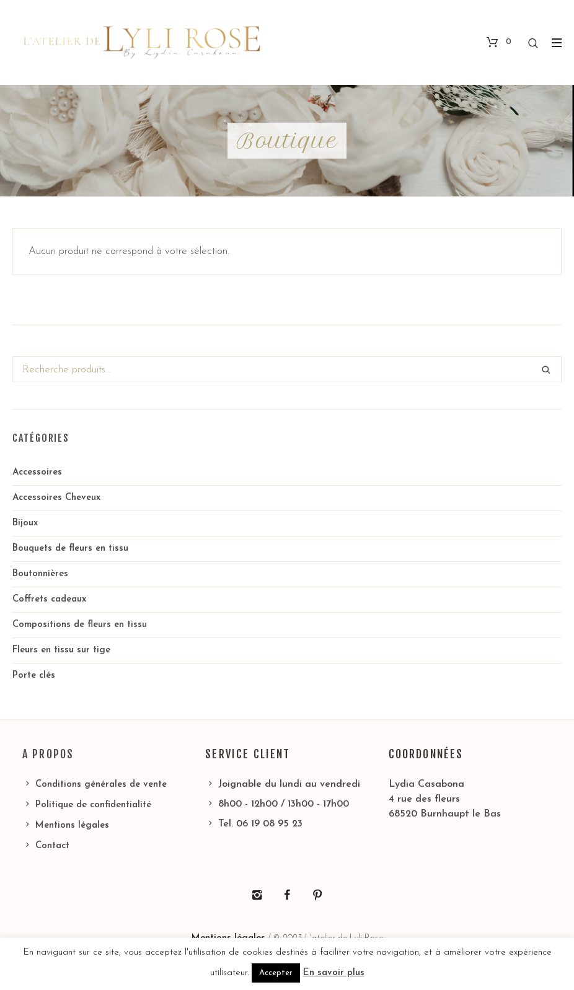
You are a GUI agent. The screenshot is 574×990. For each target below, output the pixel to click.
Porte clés (33, 675)
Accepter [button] (276, 973)
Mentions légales (72, 825)
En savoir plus (333, 973)
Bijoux (25, 523)
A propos (48, 754)
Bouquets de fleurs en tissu (70, 548)
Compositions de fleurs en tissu (79, 624)
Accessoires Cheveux (56, 497)
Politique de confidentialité (93, 805)
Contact (52, 846)
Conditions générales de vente (101, 784)
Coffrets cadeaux (49, 599)
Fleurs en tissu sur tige (61, 650)
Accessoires (37, 472)
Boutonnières (40, 574)
